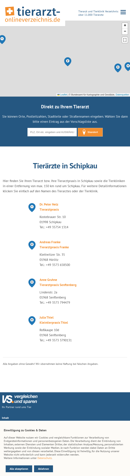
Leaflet (62, 94)
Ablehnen (43, 469)
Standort (90, 132)
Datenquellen (122, 94)
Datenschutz (44, 458)
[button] (67, 61)
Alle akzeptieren (19, 469)
